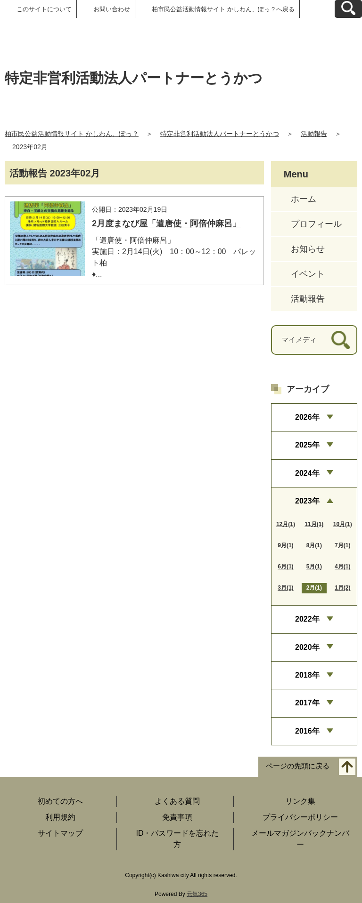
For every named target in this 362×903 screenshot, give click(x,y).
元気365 (197, 894)
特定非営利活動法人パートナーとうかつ (219, 133)
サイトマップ (60, 833)
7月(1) (342, 545)
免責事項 (177, 817)
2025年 (307, 445)
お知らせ (308, 249)
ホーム (303, 199)
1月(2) (342, 587)
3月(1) (285, 587)
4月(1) (342, 566)
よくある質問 (177, 801)
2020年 (307, 647)
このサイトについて (44, 9)
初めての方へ (60, 801)
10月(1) (342, 524)
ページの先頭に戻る (297, 766)
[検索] (340, 340)
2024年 (307, 473)
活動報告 (314, 133)
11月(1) (313, 524)
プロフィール (316, 224)
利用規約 (60, 817)
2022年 (307, 619)
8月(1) (314, 545)
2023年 (307, 501)
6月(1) (285, 566)
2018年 (307, 675)
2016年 (307, 731)
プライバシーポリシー (300, 817)
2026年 (307, 417)
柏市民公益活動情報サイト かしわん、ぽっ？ (72, 133)
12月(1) (285, 524)
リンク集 (300, 801)
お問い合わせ (111, 9)
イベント (308, 274)
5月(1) (314, 566)
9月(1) (285, 545)
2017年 (307, 703)
